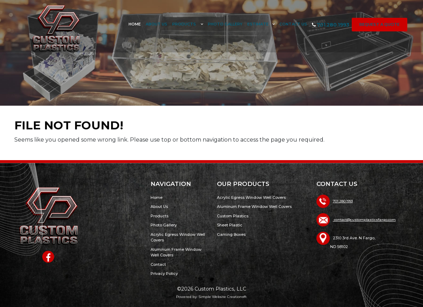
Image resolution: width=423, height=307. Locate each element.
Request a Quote (379, 24)
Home (135, 24)
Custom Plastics (232, 216)
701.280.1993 (330, 25)
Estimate (258, 24)
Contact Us (293, 24)
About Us (156, 24)
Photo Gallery (225, 24)
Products (184, 24)
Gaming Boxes (231, 234)
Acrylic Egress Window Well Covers (251, 197)
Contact (158, 264)
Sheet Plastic (229, 225)
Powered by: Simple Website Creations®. (211, 296)
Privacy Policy (164, 273)
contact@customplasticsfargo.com (364, 219)
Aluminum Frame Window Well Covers (254, 206)
